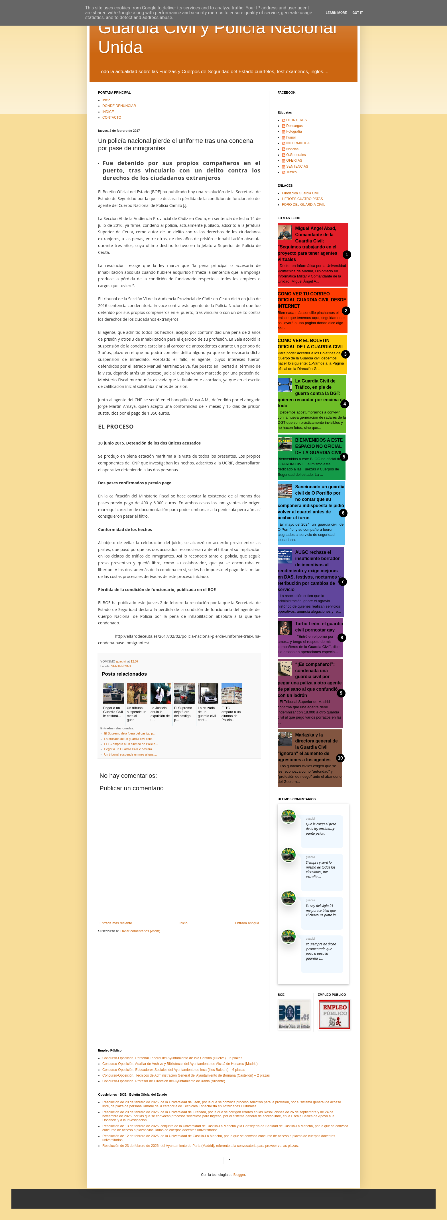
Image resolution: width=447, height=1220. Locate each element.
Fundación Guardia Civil (300, 193)
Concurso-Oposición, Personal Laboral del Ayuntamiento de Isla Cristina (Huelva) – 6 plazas (172, 1058)
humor (291, 137)
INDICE (108, 112)
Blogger (239, 1175)
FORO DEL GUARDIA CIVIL (303, 205)
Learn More (336, 13)
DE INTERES (296, 120)
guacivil (310, 818)
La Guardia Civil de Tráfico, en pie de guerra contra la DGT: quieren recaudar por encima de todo (311, 393)
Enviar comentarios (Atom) (140, 931)
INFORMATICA (298, 143)
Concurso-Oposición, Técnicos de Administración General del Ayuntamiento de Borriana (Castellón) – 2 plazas (186, 1075)
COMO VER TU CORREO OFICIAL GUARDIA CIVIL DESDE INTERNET (312, 300)
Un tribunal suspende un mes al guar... (130, 754)
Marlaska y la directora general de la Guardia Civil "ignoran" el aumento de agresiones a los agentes (308, 747)
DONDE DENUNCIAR (119, 106)
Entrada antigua (247, 923)
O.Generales (296, 155)
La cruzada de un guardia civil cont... (129, 738)
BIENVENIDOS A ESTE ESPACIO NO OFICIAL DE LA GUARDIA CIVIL (319, 446)
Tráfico (291, 172)
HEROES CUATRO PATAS (302, 199)
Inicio (106, 100)
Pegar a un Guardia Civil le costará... (129, 749)
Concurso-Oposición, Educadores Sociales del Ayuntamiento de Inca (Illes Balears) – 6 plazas (173, 1070)
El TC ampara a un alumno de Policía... (131, 744)
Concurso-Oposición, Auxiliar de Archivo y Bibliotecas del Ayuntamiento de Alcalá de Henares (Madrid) (180, 1064)
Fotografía (294, 131)
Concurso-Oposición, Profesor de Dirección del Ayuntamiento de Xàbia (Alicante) (163, 1081)
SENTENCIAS (121, 666)
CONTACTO (111, 118)
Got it (357, 13)
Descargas (294, 126)
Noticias (292, 149)
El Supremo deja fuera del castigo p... (130, 733)
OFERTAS (294, 160)
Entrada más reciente (115, 923)
